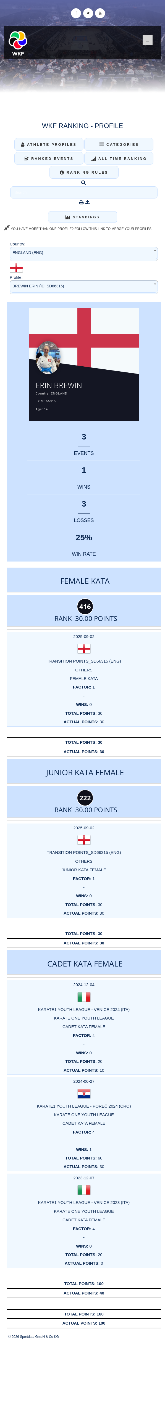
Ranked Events (49, 159)
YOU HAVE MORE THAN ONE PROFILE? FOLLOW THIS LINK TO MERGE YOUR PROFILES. (78, 229)
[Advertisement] (82, 1379)
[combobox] (84, 254)
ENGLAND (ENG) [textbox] (27, 252)
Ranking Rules (84, 172)
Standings (82, 217)
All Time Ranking (119, 159)
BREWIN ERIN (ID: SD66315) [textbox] (38, 286)
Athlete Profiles (49, 144)
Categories (119, 144)
